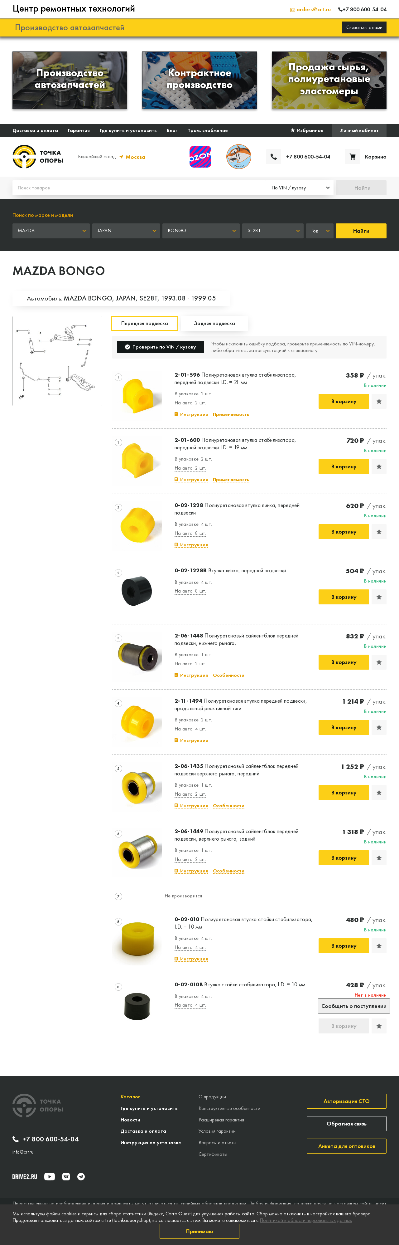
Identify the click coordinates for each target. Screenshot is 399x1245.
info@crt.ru (22, 1152)
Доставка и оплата (35, 130)
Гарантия (79, 130)
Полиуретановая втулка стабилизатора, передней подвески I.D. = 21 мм (235, 378)
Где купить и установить (128, 130)
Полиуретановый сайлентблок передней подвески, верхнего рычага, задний (236, 835)
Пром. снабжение (207, 130)
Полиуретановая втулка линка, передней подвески (237, 508)
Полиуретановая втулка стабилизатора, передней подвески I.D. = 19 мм (235, 443)
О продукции (212, 1096)
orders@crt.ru (310, 9)
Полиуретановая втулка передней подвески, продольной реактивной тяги (241, 704)
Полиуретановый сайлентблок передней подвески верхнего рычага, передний (236, 769)
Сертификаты (213, 1154)
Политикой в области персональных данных (306, 1220)
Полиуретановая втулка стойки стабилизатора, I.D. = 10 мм (244, 922)
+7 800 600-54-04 (45, 1139)
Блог (172, 130)
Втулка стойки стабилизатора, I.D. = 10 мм (240, 984)
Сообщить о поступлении (354, 1005)
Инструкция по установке (151, 1142)
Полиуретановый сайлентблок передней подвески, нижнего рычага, (236, 639)
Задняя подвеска (214, 323)
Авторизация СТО (347, 1101)
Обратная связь (347, 1123)
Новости (130, 1119)
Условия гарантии (217, 1131)
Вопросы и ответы (217, 1142)
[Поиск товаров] (139, 187)
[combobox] (300, 187)
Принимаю (199, 1231)
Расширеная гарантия (221, 1119)
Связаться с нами (364, 27)
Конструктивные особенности (229, 1108)
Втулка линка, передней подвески (230, 570)
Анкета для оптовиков (346, 1146)
